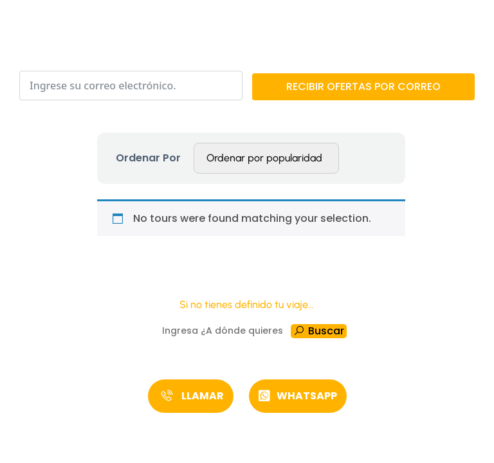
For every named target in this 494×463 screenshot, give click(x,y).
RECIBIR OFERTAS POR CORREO (363, 86)
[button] (190, 396)
